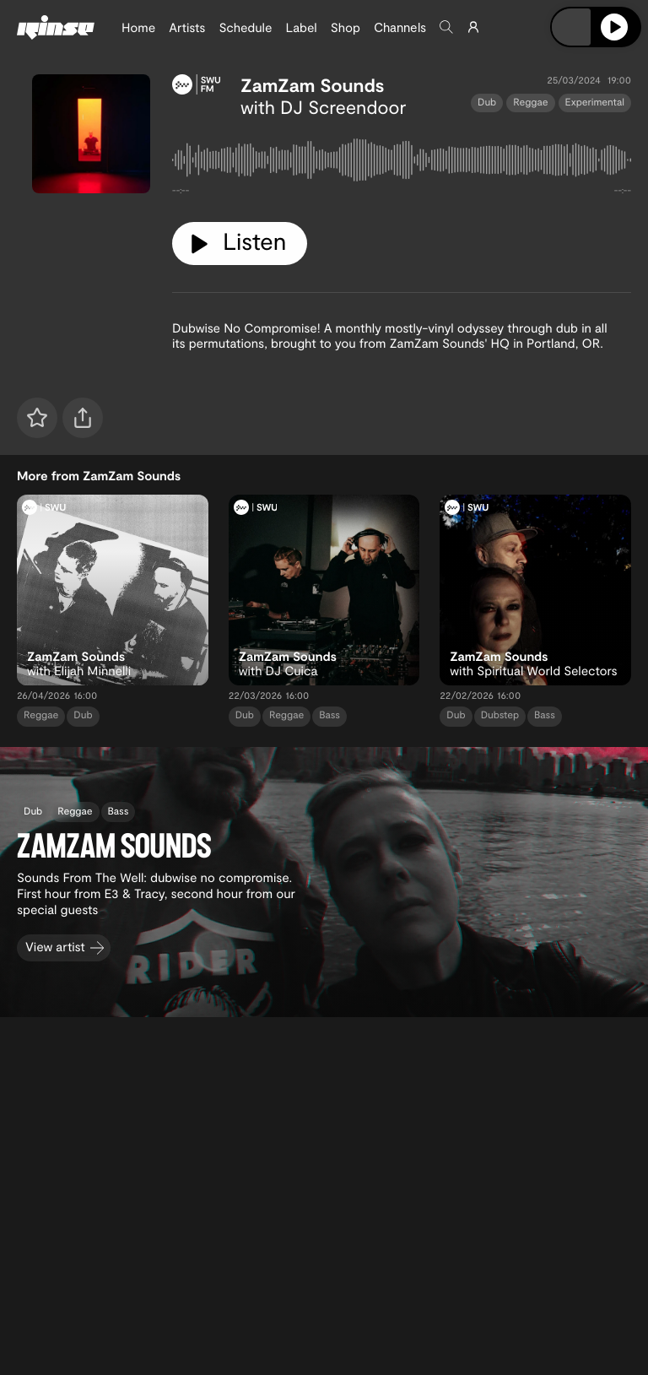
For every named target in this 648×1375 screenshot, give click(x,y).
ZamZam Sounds (312, 85)
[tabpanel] (401, 163)
